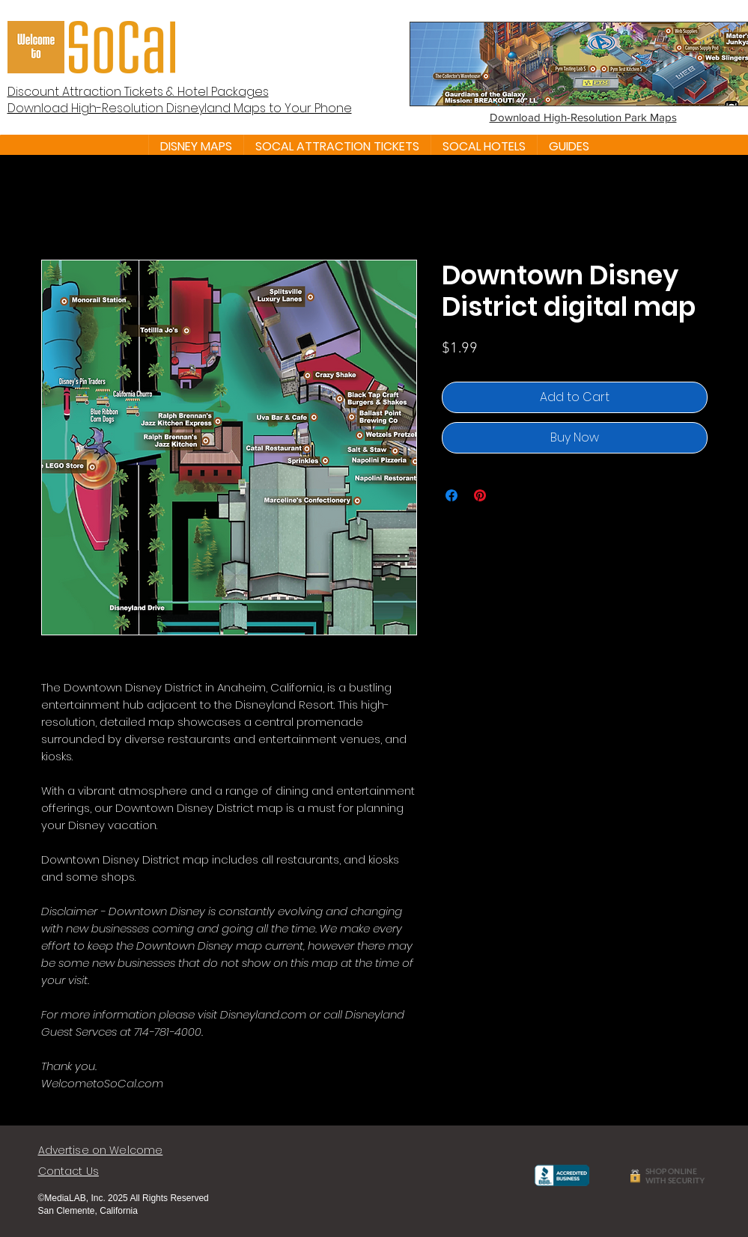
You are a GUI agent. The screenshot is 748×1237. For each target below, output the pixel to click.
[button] (195, 147)
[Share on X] (508, 495)
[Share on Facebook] (451, 495)
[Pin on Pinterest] (480, 495)
